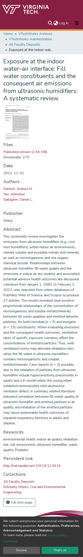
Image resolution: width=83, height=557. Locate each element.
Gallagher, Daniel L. (18, 199)
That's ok (59, 550)
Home (8, 33)
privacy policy (57, 535)
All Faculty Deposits (24, 44)
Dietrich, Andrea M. (18, 188)
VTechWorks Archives (35, 33)
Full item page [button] (19, 502)
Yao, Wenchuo (14, 194)
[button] (55, 23)
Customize (10, 541)
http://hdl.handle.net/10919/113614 (32, 465)
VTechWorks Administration (30, 39)
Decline (21, 550)
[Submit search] (50, 23)
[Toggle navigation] (77, 23)
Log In (64, 23)
